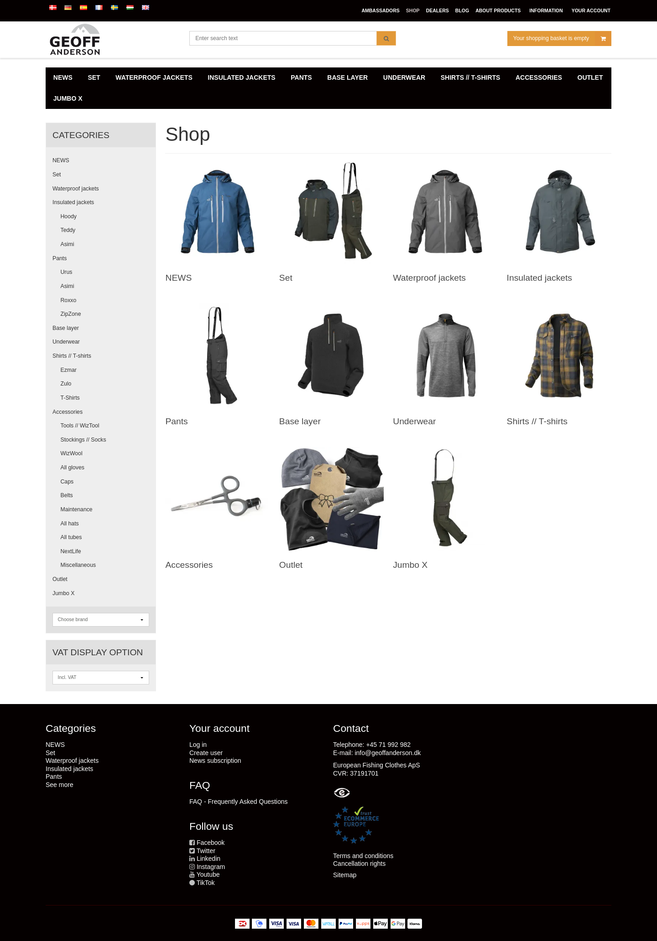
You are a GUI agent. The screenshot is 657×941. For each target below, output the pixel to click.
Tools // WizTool (80, 425)
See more (59, 784)
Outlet (60, 579)
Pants (59, 258)
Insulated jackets (73, 202)
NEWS (60, 160)
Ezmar (69, 370)
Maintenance (77, 509)
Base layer (65, 328)
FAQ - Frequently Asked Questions (238, 801)
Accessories (67, 412)
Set (56, 174)
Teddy (68, 230)
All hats (70, 523)
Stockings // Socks (83, 440)
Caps (67, 481)
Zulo (66, 384)
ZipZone (71, 314)
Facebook (210, 842)
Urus (67, 272)
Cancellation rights (359, 863)
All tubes (71, 537)
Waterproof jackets (75, 188)
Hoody (69, 216)
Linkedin (208, 858)
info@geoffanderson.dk (388, 752)
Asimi (67, 244)
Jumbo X (63, 593)
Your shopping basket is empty (562, 38)
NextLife (71, 551)
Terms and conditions (363, 855)
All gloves (72, 467)
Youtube (208, 874)
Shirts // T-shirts (71, 356)
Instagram (211, 866)
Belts (67, 495)
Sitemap (344, 875)
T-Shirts (70, 398)
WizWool (72, 453)
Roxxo (69, 300)
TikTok (206, 882)
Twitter (206, 850)
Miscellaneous (78, 565)
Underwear (66, 342)
